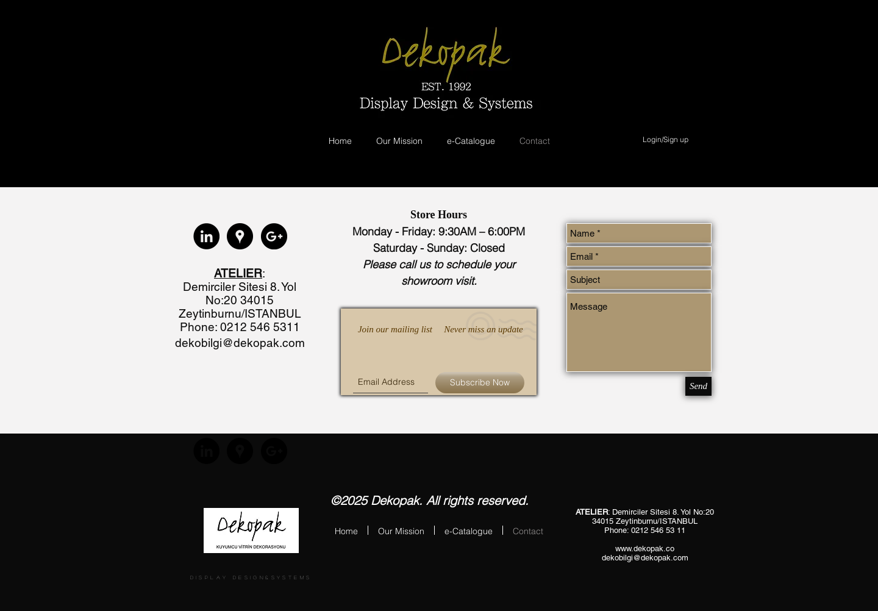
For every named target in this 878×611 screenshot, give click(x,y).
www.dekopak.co (644, 548)
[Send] (698, 386)
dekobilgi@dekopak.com (240, 342)
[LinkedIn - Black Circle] (206, 236)
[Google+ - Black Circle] (274, 236)
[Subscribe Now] (479, 382)
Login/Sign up (665, 139)
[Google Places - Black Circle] (240, 236)
